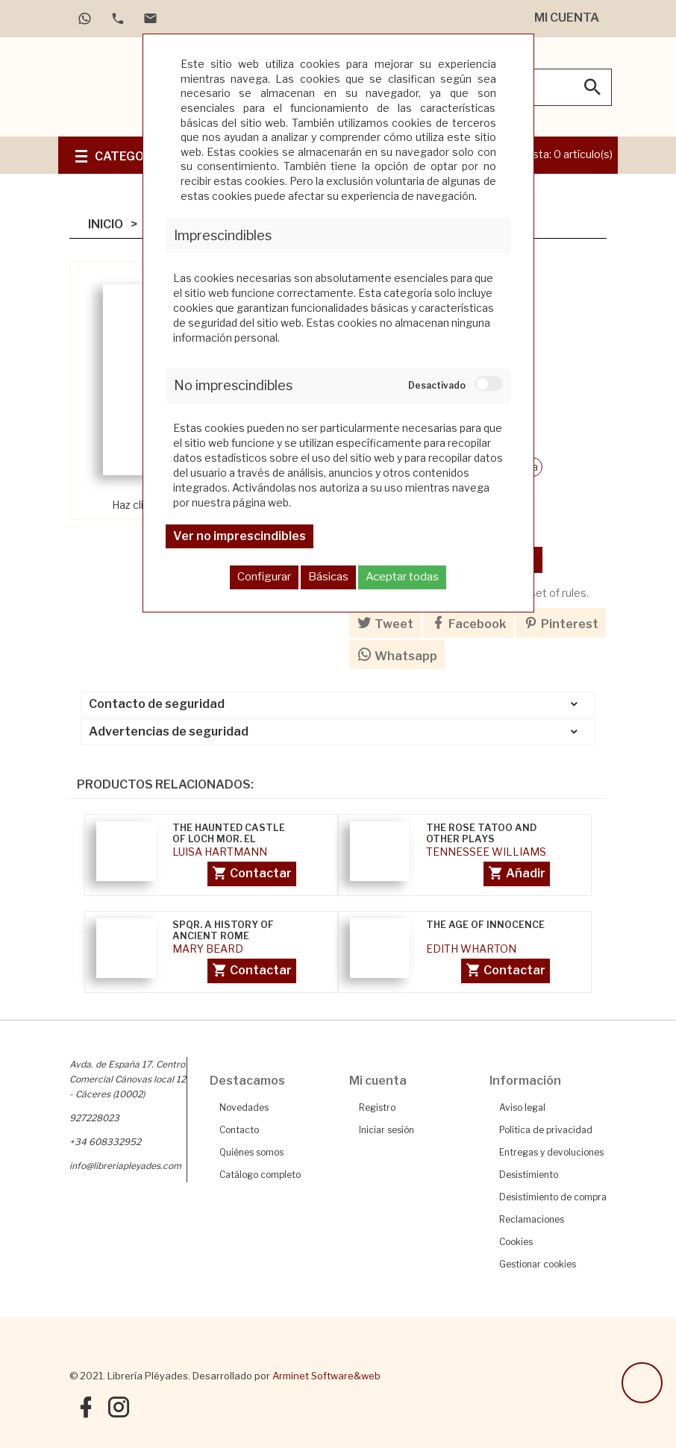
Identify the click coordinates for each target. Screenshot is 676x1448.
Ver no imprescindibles (239, 536)
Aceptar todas (402, 576)
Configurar (264, 576)
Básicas (328, 576)
